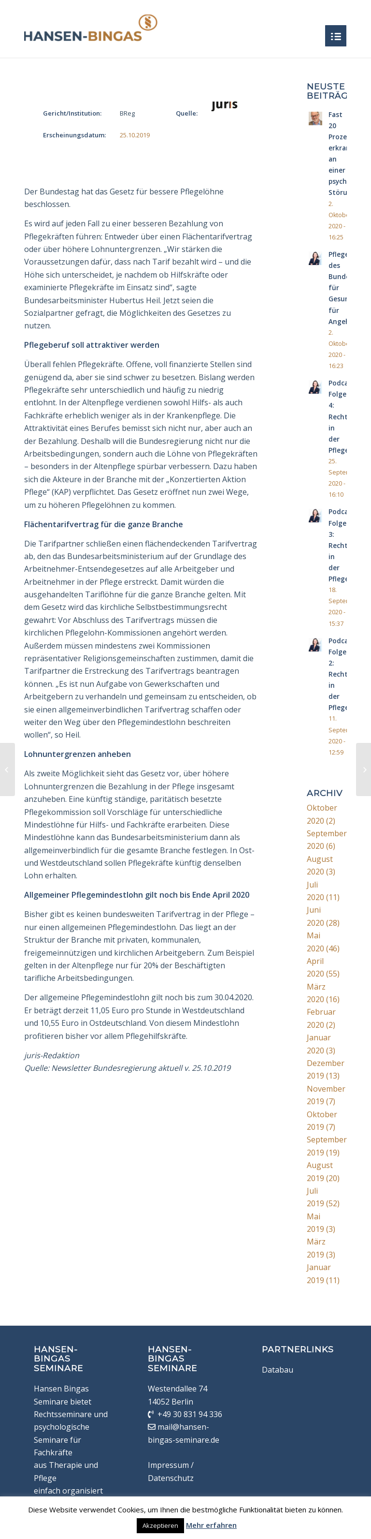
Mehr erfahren (211, 1525)
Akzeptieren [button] (160, 1525)
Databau (277, 1369)
